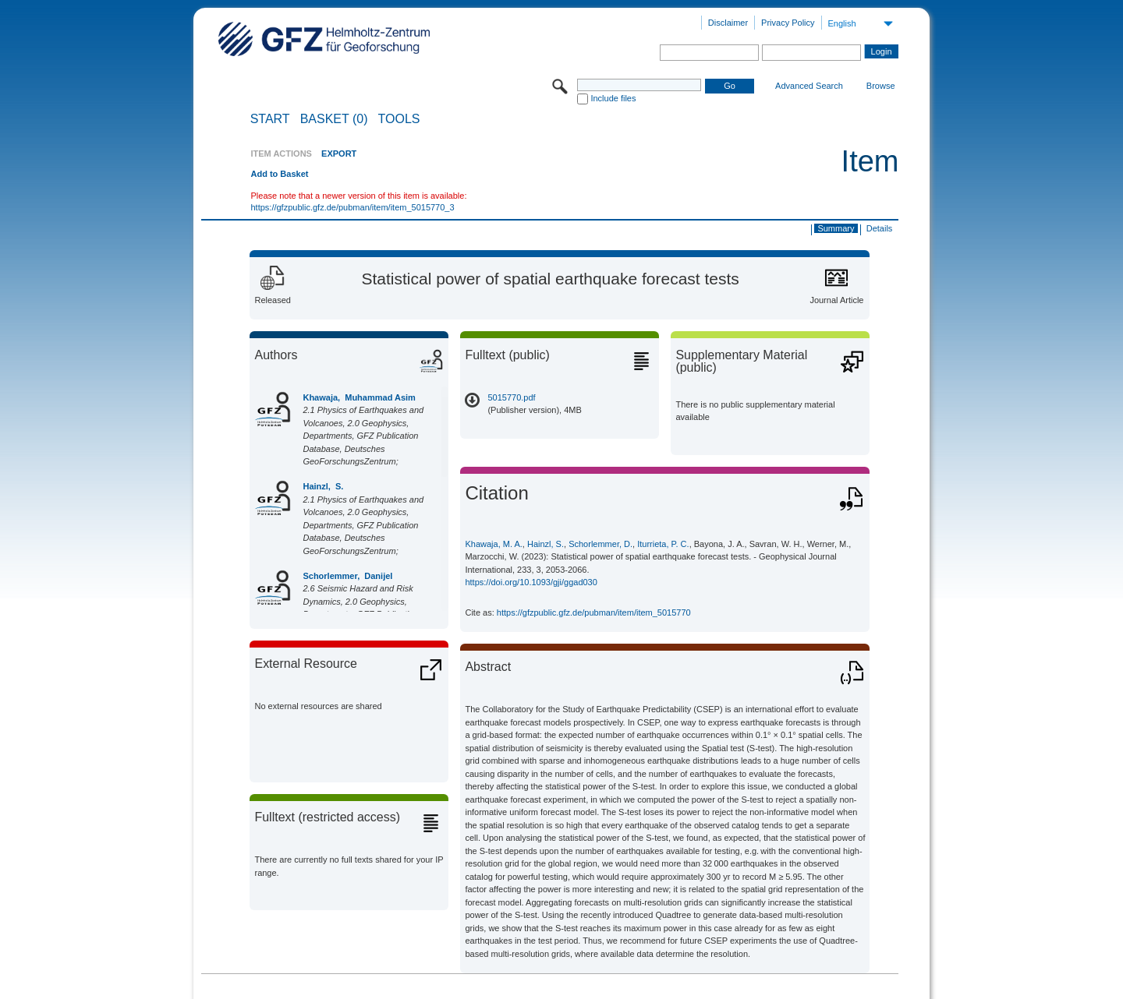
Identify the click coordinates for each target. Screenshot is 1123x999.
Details (879, 228)
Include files (613, 98)
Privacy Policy (787, 22)
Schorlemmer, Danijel (347, 576)
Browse (880, 85)
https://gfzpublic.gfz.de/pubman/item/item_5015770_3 (352, 207)
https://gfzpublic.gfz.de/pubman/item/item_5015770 (594, 612)
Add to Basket (279, 173)
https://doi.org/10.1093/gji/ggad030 (531, 582)
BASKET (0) (334, 119)
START (270, 119)
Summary (835, 228)
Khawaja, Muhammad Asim (359, 397)
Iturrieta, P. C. (663, 544)
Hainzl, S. (323, 486)
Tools (399, 119)
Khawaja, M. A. (493, 544)
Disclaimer (728, 22)
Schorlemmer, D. (600, 544)
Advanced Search (809, 85)
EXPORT (338, 153)
